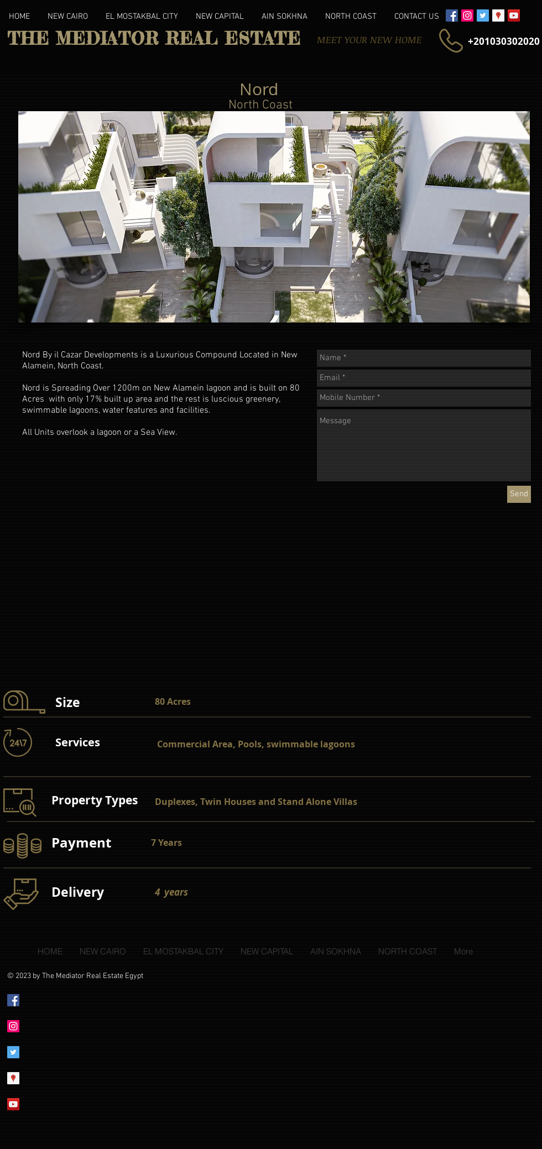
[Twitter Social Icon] (483, 15)
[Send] (519, 494)
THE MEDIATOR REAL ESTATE (154, 38)
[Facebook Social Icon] (452, 15)
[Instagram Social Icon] (467, 15)
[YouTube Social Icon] (514, 15)
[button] (274, 217)
